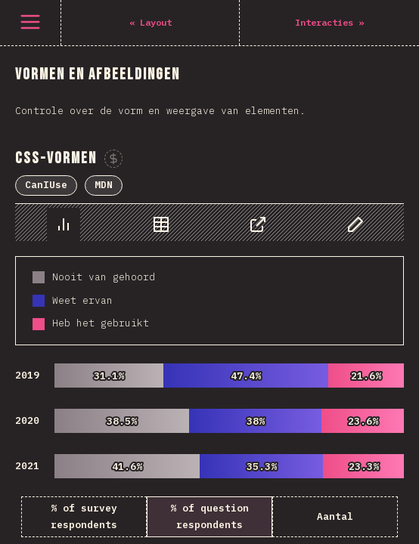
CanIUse (46, 184)
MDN (104, 184)
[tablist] (209, 222)
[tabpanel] (209, 370)
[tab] (63, 224)
